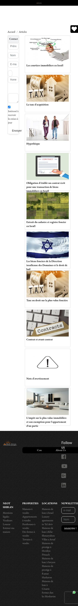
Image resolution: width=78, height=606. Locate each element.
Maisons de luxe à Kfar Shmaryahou (48, 531)
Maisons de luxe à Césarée (47, 584)
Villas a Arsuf (48, 539)
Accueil (11, 31)
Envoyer (17, 130)
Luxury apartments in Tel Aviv (47, 520)
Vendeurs (7, 520)
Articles (23, 31)
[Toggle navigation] (7, 3)
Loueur (6, 524)
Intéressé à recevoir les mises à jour (13, 115)
